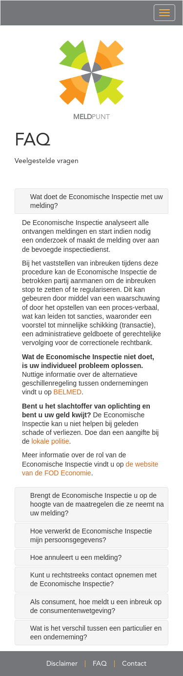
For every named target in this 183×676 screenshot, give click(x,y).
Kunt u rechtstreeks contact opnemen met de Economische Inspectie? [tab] (93, 579)
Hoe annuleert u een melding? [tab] (76, 557)
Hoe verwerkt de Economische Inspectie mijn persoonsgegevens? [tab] (91, 535)
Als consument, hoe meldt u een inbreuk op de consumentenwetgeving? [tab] (96, 606)
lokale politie (50, 441)
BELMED (68, 392)
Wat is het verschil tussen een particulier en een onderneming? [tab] (96, 632)
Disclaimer (62, 663)
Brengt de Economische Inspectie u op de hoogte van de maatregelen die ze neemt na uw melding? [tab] (97, 504)
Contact (134, 663)
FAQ (100, 663)
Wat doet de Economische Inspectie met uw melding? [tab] (96, 201)
